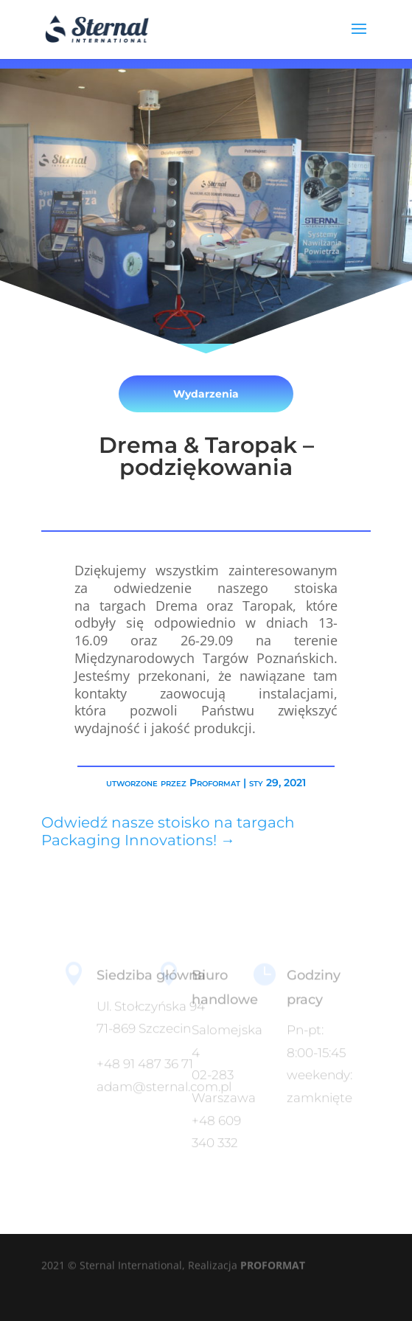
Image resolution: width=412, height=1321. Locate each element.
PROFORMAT (272, 1268)
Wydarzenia (206, 394)
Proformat (214, 782)
